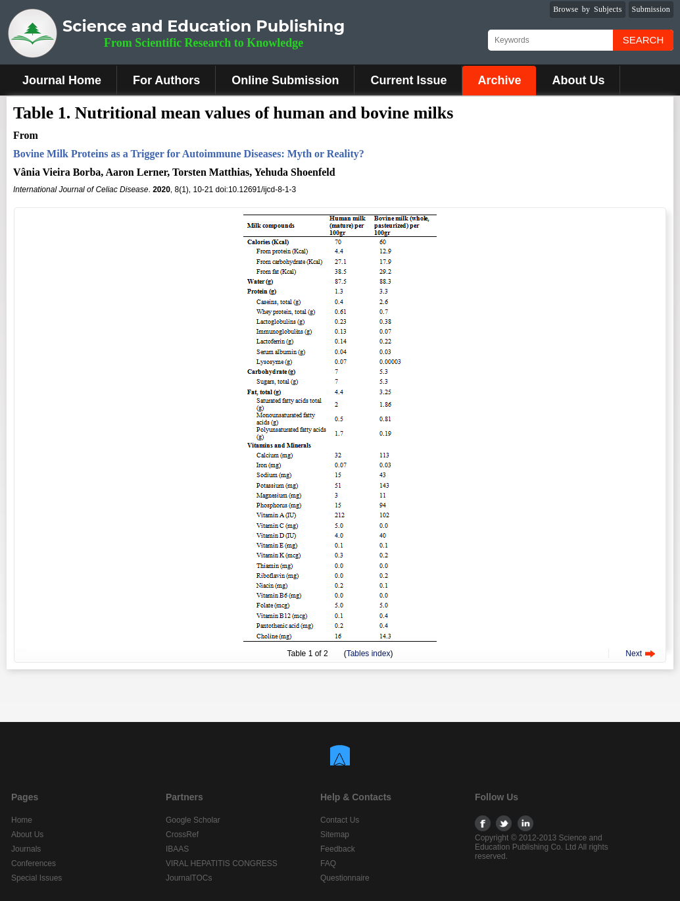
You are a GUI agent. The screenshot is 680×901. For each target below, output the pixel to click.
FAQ (328, 863)
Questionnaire (345, 878)
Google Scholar (193, 820)
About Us (578, 80)
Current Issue (408, 80)
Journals (26, 849)
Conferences (33, 863)
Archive (499, 80)
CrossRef (182, 834)
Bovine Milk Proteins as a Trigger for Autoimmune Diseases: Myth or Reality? (188, 153)
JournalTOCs (189, 878)
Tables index (369, 653)
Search (643, 39)
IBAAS (177, 849)
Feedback (337, 849)
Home (21, 820)
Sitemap (334, 834)
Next (633, 653)
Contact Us (339, 820)
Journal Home (61, 80)
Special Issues (36, 878)
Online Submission (285, 80)
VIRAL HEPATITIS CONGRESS (222, 863)
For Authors (166, 80)
